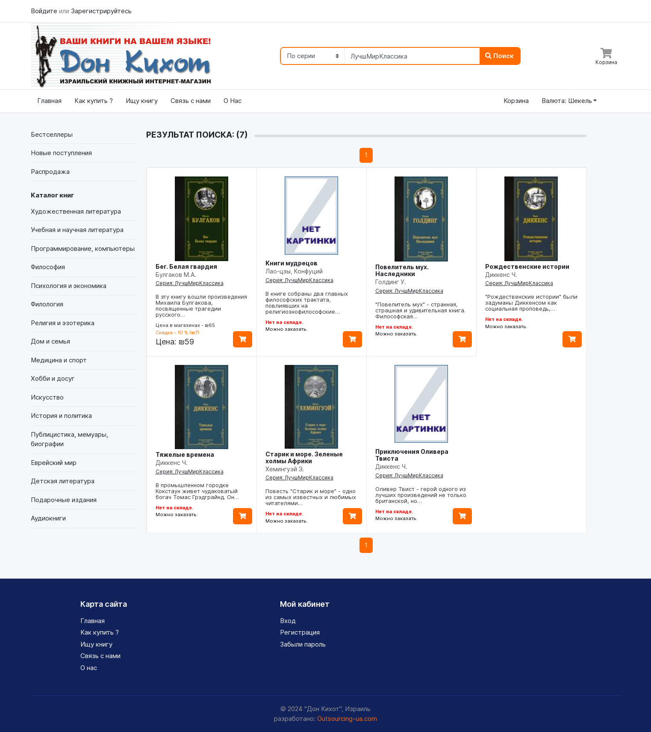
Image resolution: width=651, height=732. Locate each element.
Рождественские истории (527, 266)
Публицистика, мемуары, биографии (69, 439)
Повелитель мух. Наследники (402, 270)
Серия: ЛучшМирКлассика (190, 283)
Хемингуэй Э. (284, 469)
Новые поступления (61, 153)
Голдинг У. (390, 281)
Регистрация (300, 632)
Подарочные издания (64, 500)
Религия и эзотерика (62, 323)
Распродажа (50, 172)
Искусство (47, 397)
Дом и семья (50, 341)
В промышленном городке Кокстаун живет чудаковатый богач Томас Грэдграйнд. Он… (197, 491)
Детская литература (62, 481)
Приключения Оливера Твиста (411, 455)
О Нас (233, 101)
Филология (47, 304)
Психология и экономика (68, 286)
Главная (49, 101)
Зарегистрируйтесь (101, 11)
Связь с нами (191, 101)
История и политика (61, 416)
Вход (288, 621)
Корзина (516, 101)
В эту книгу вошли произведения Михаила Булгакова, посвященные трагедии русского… (201, 305)
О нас (88, 668)
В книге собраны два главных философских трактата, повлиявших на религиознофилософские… (306, 303)
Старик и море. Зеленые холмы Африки (304, 457)
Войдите (45, 11)
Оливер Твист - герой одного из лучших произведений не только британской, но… (420, 495)
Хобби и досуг (53, 378)
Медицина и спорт (59, 360)
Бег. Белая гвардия (186, 266)
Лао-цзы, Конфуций (294, 271)
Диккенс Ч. (501, 274)
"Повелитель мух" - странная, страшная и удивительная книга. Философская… (420, 310)
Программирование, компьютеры (83, 248)
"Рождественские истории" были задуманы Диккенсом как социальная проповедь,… (531, 303)
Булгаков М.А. (176, 274)
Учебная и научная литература (77, 230)
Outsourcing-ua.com (347, 718)
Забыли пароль (303, 644)
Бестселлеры (52, 134)
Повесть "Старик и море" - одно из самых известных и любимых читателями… (310, 497)
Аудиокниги (48, 518)
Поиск (499, 56)
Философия (48, 267)
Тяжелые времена (185, 454)
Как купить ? (93, 101)
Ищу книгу (142, 101)
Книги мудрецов (291, 263)
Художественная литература (76, 211)
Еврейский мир (54, 463)
